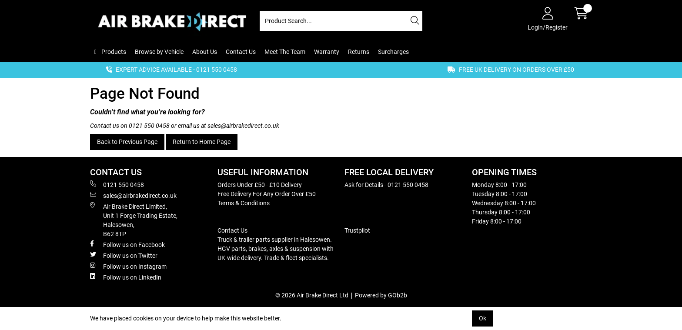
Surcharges (393, 51)
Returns (358, 51)
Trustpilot (357, 230)
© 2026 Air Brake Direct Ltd (311, 295)
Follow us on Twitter (123, 255)
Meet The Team (284, 51)
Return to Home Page (202, 141)
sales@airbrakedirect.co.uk (243, 125)
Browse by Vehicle (159, 51)
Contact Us (241, 51)
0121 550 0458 (149, 125)
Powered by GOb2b (381, 295)
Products (113, 51)
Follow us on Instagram (128, 266)
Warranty (326, 51)
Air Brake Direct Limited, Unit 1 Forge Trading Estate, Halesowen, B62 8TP (133, 219)
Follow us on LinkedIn (125, 277)
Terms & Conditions (243, 203)
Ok (482, 318)
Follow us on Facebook (127, 244)
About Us (204, 51)
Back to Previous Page (127, 141)
